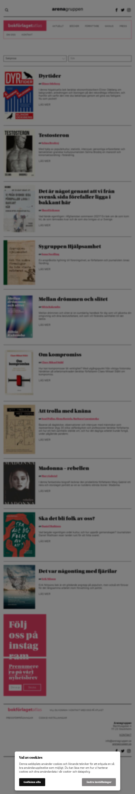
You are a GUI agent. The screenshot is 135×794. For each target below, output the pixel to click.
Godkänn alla (32, 782)
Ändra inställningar (98, 782)
